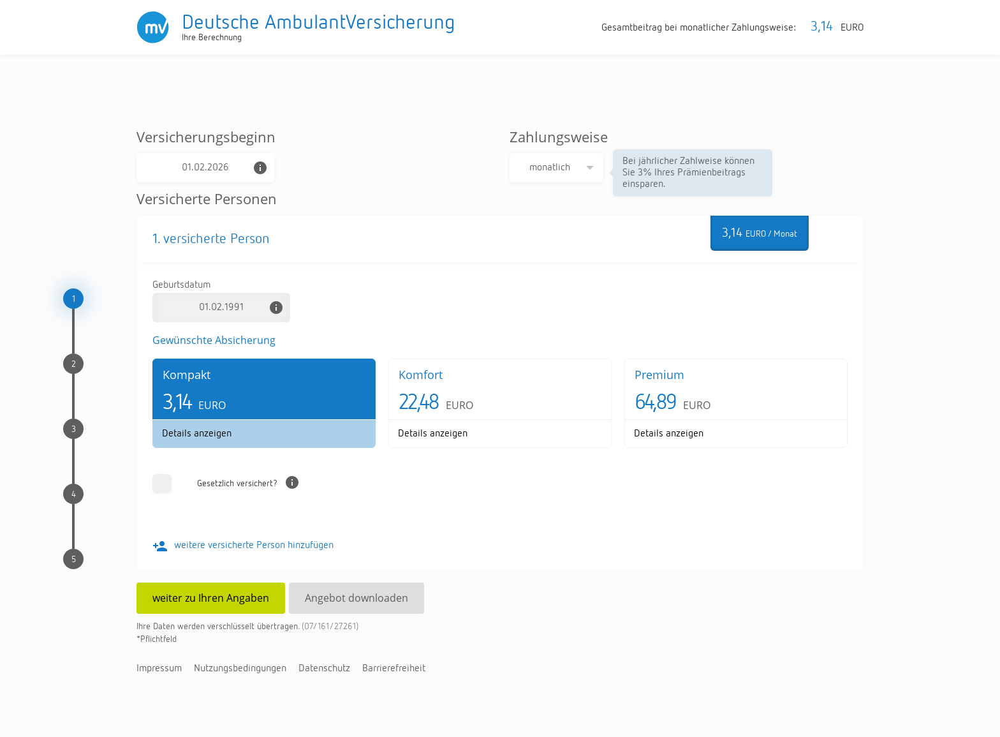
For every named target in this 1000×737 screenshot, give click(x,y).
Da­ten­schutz (324, 669)
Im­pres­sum (159, 669)
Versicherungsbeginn (206, 136)
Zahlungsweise (559, 136)
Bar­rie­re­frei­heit (393, 669)
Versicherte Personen (206, 198)
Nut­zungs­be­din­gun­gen (240, 669)
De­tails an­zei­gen (197, 434)
